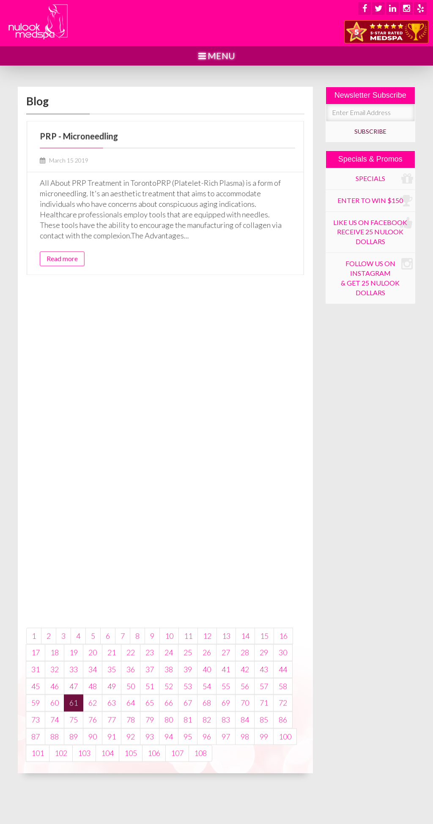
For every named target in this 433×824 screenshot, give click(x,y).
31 (35, 731)
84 (245, 781)
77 (111, 781)
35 (111, 731)
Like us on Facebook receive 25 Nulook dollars (373, 231)
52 (168, 748)
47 (73, 748)
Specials (384, 179)
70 (245, 764)
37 (149, 731)
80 (168, 781)
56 (245, 748)
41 (226, 731)
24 (168, 714)
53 (188, 748)
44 (283, 731)
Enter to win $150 (375, 201)
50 (130, 748)
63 (111, 764)
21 (111, 714)
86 (283, 781)
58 (283, 748)
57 (264, 748)
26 (207, 714)
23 (149, 714)
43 (264, 731)
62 (92, 764)
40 (207, 731)
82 (207, 781)
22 (130, 714)
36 (130, 731)
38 (168, 731)
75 (73, 781)
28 (245, 714)
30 (283, 714)
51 (149, 748)
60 (54, 764)
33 (73, 731)
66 (168, 764)
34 (92, 731)
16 (283, 697)
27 (226, 714)
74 (54, 781)
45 (35, 748)
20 (92, 714)
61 (73, 764)
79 (149, 781)
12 (207, 697)
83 (226, 781)
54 (207, 748)
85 (264, 781)
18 (54, 714)
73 (35, 781)
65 (149, 764)
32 (54, 731)
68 (207, 764)
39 (188, 731)
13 (226, 697)
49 (111, 748)
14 (245, 697)
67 (188, 764)
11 (188, 697)
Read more (77, 249)
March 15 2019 (79, 166)
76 (92, 781)
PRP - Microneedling (91, 145)
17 (35, 714)
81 (188, 781)
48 (92, 748)
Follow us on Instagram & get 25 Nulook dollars (377, 277)
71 (264, 764)
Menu (216, 55)
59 (35, 764)
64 (130, 764)
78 (130, 781)
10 (169, 697)
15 (264, 697)
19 (73, 714)
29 (264, 714)
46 (54, 748)
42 (245, 731)
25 (188, 714)
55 (226, 748)
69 (226, 764)
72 (283, 764)
